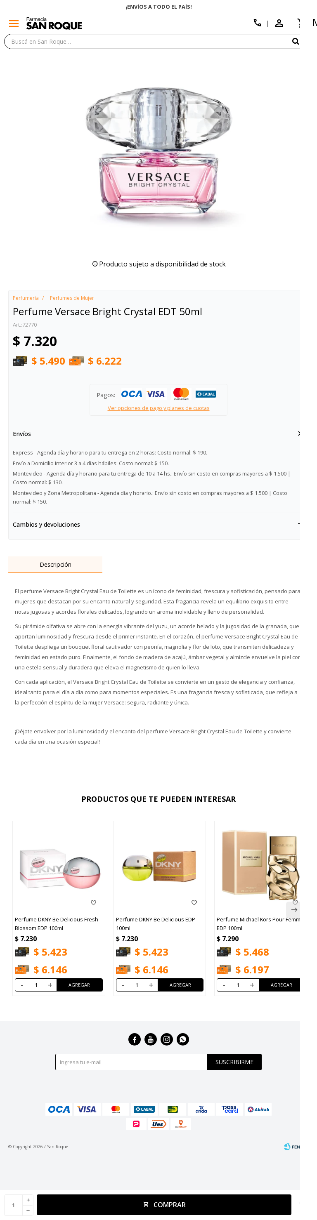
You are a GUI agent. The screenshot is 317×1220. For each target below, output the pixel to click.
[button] (302, 41)
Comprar (170, 1204)
